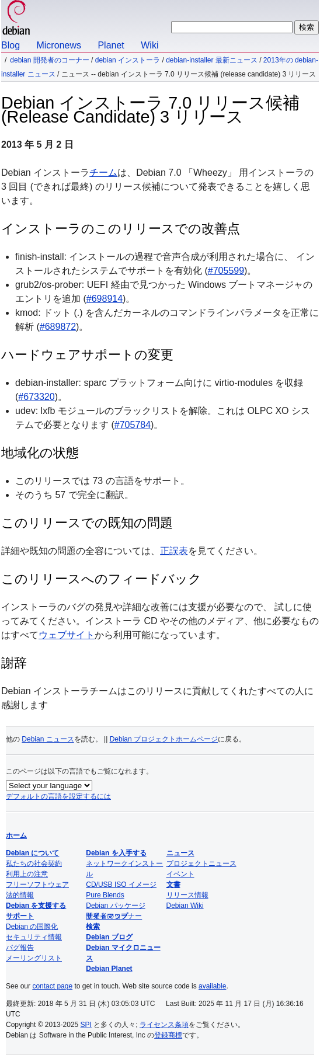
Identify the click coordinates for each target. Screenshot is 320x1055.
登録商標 (168, 1035)
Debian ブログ (109, 937)
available (212, 986)
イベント (180, 874)
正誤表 (174, 551)
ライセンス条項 (164, 1025)
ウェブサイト (67, 635)
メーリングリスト (34, 958)
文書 (173, 884)
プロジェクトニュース (201, 863)
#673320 (36, 397)
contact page (52, 986)
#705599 (226, 271)
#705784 (132, 425)
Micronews (58, 45)
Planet (111, 45)
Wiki (149, 45)
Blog (10, 45)
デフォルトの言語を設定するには (58, 796)
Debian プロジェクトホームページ (164, 739)
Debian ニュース (48, 739)
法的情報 (20, 895)
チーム (103, 172)
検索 (93, 926)
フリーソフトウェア (37, 884)
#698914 (104, 299)
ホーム (16, 835)
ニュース (180, 853)
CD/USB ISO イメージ (121, 884)
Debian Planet (109, 969)
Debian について (32, 853)
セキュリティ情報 (34, 937)
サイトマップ (107, 916)
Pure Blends (105, 895)
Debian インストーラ (127, 60)
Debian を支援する (36, 905)
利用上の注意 (27, 874)
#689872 (58, 327)
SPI (86, 1025)
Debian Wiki (185, 905)
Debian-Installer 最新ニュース (212, 60)
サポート (20, 916)
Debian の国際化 (32, 926)
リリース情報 (187, 895)
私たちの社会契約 (34, 863)
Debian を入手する (116, 853)
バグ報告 (20, 947)
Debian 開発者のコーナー (49, 60)
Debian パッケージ (115, 905)
